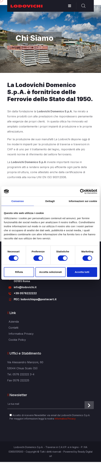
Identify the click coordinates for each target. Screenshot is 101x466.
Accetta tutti (82, 272)
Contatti (13, 327)
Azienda (14, 321)
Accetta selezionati (50, 272)
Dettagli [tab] (50, 201)
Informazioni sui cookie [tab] (83, 201)
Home (16, 48)
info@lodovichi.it (25, 287)
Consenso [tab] (17, 201)
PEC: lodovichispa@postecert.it (35, 299)
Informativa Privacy (21, 333)
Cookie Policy (17, 339)
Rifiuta (19, 272)
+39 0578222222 (25, 293)
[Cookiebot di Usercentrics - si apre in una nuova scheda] (82, 191)
